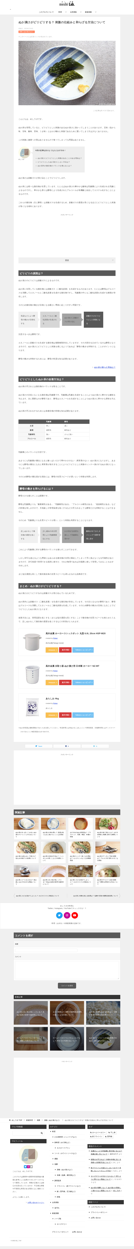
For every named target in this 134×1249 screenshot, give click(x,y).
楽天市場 (65, 653)
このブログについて (46, 15)
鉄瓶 (58, 1200)
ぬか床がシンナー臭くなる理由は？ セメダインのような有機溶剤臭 (80, 861)
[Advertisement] (67, 236)
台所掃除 (73, 15)
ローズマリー (62, 1227)
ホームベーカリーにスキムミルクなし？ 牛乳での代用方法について (66, 1042)
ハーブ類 (57, 1221)
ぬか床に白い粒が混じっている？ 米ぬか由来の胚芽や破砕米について (53, 885)
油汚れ (56, 1211)
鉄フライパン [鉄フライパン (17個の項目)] (97, 1139)
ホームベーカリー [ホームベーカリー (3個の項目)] (98, 1135)
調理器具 (57, 1183)
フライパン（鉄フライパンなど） (69, 1189)
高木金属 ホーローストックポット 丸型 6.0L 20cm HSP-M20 (76, 636)
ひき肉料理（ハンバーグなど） (66, 1140)
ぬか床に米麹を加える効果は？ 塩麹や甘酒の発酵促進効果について (95, 899)
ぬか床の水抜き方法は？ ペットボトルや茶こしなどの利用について (53, 861)
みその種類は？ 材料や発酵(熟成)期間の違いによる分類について (67, 1016)
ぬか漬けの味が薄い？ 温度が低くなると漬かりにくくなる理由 (53, 836)
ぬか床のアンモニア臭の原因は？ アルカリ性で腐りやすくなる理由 (107, 861)
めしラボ (116, 1193)
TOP (17, 1123)
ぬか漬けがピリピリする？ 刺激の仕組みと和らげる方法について (103, 1042)
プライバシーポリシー (99, 1215)
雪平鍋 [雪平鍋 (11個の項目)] (109, 1139)
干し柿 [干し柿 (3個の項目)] (112, 1135)
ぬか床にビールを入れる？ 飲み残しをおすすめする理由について (26, 885)
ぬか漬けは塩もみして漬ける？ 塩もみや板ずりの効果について (26, 860)
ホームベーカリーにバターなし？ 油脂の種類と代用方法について (31, 1042)
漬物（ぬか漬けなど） (27, 34)
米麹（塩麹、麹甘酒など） (67, 1178)
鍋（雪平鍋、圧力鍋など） (67, 1194)
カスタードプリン (63, 1151)
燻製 (56, 1162)
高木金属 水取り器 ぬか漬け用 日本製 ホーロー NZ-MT (72, 669)
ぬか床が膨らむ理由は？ (105, 370)
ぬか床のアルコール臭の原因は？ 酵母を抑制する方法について (107, 885)
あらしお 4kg (52, 701)
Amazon (52, 653)
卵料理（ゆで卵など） (62, 1145)
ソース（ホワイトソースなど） (66, 1156)
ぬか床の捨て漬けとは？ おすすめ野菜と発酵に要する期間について (107, 837)
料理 (60, 15)
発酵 (56, 1167)
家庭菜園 (88, 15)
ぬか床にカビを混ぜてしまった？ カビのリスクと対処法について (80, 885)
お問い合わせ (96, 1221)
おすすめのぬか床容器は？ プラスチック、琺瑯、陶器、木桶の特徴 (80, 837)
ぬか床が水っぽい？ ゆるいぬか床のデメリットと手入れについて (26, 837)
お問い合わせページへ (36, 1205)
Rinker (55, 641)
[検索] (28, 1136)
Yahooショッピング (83, 653)
